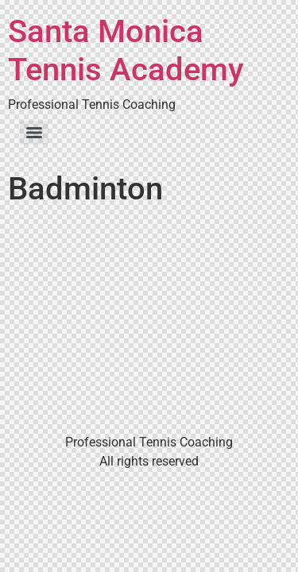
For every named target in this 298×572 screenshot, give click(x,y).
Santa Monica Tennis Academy (126, 50)
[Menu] (34, 133)
